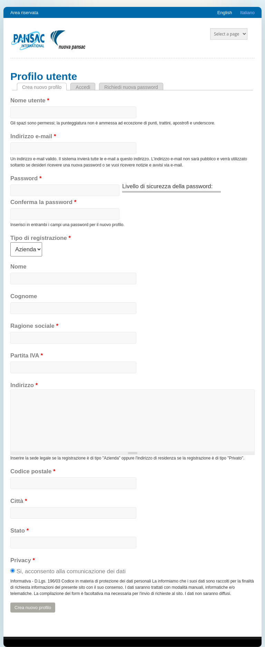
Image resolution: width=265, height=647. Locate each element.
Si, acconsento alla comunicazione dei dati (71, 571)
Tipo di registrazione (40, 238)
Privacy (22, 560)
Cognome (23, 296)
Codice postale (33, 471)
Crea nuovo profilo (44, 87)
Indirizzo (24, 385)
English (224, 12)
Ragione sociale (34, 326)
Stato (19, 530)
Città (18, 501)
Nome (18, 266)
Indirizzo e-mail (33, 136)
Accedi (83, 87)
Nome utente (29, 100)
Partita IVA (26, 355)
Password (25, 178)
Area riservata (24, 12)
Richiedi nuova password (131, 87)
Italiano (247, 12)
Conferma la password (43, 202)
